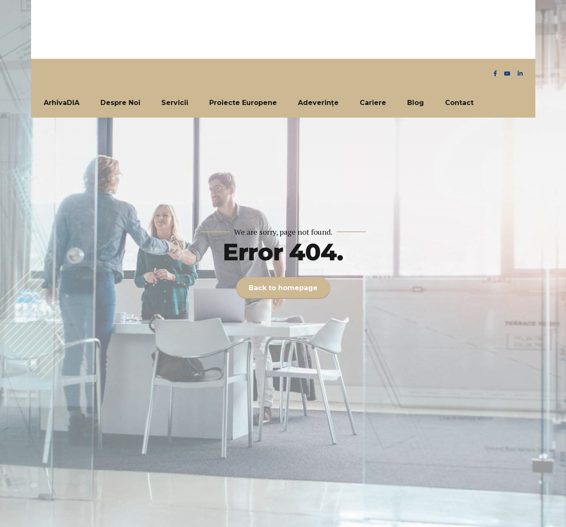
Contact (459, 103)
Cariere (373, 103)
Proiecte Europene (243, 103)
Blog (415, 103)
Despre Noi (120, 103)
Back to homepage (283, 288)
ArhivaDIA (61, 103)
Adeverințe (318, 103)
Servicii (174, 103)
